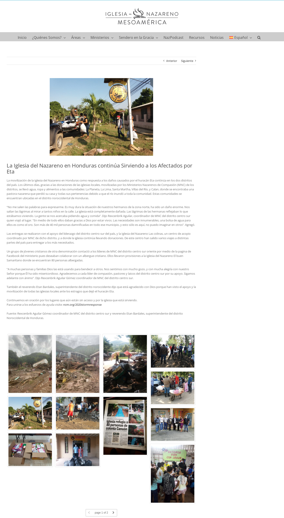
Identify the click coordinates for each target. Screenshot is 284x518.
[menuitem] (240, 36)
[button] (259, 36)
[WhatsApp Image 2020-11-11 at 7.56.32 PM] (101, 117)
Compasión (44, 500)
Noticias (72, 500)
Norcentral (59, 500)
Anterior (171, 61)
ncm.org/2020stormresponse (82, 305)
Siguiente (187, 61)
